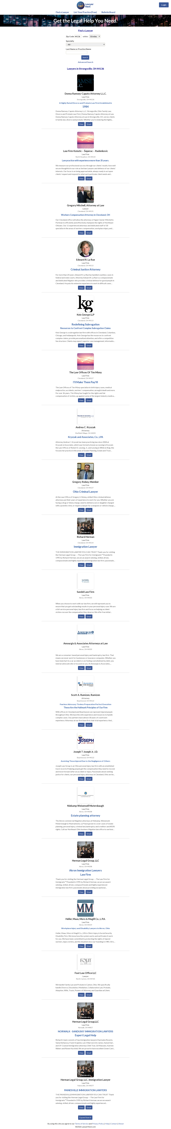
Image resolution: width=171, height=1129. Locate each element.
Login (163, 5)
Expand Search (85, 1117)
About (121, 1123)
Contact (113, 1123)
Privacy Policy (98, 1123)
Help (107, 1123)
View (81, 124)
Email (89, 124)
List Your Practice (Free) (85, 12)
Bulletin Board (108, 12)
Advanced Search (85, 62)
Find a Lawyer (62, 12)
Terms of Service (81, 1123)
